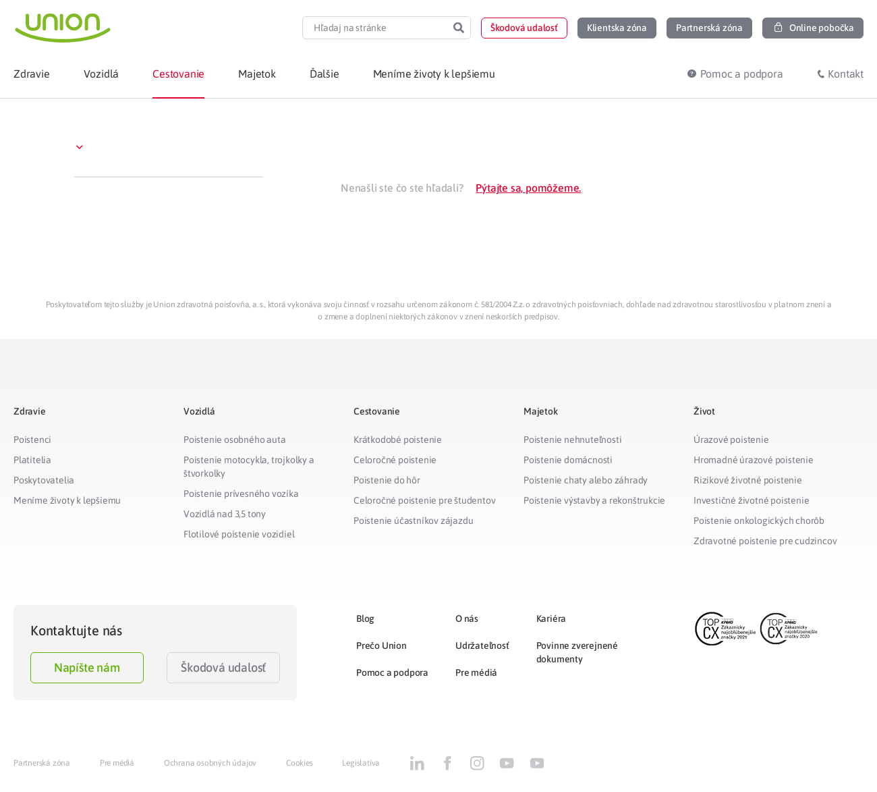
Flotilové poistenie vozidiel (238, 534)
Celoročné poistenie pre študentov (424, 500)
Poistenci (32, 439)
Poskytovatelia (43, 480)
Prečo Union (381, 645)
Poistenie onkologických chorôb (759, 520)
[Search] (458, 27)
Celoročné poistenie (394, 459)
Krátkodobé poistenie (397, 439)
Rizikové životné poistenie (748, 480)
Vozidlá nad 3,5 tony (224, 513)
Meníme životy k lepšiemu (67, 500)
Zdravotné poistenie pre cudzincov (765, 540)
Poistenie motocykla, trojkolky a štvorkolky (248, 466)
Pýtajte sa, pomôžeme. (528, 188)
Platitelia (32, 459)
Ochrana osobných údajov (210, 763)
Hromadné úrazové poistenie (754, 459)
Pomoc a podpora (392, 672)
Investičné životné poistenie (751, 500)
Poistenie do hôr (386, 480)
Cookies (299, 763)
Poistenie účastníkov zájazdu (413, 520)
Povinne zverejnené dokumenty (577, 652)
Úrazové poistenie (731, 439)
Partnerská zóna (41, 763)
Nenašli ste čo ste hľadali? (402, 188)
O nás (466, 618)
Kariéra (551, 618)
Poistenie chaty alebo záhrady (586, 480)
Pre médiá (476, 672)
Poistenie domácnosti (568, 459)
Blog (365, 618)
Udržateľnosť (482, 645)
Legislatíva (361, 763)
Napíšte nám (87, 667)
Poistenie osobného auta (234, 439)
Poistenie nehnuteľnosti (572, 439)
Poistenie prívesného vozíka (241, 493)
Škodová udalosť (223, 667)
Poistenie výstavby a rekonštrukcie (594, 500)
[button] (524, 28)
